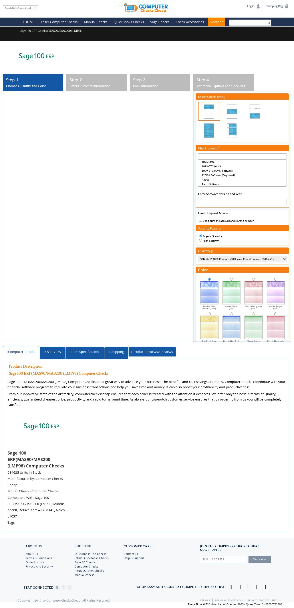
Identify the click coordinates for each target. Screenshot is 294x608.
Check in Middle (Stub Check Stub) (232, 111)
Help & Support (134, 557)
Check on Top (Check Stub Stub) (209, 111)
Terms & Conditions (39, 557)
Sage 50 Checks (85, 562)
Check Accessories (190, 22)
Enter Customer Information (96, 82)
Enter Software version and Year (220, 193)
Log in (253, 6)
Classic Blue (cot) (231, 328)
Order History (35, 562)
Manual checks (84, 574)
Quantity (204, 250)
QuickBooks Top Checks (90, 553)
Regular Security (212, 236)
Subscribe (259, 558)
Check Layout (207, 148)
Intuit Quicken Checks (89, 570)
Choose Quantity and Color (33, 82)
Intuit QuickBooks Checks (92, 557)
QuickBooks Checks (129, 22)
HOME (29, 22)
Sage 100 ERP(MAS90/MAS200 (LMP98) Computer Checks (36, 458)
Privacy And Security (39, 566)
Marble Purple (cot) (276, 295)
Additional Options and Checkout (223, 82)
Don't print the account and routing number (228, 220)
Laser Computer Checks (59, 22)
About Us (32, 553)
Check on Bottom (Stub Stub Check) (255, 111)
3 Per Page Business (209, 130)
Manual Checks (96, 22)
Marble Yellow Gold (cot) (209, 329)
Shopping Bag (277, 6)
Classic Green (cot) (253, 329)
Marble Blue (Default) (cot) (209, 295)
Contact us (131, 553)
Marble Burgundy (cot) (253, 295)
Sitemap (205, 599)
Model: (33, 490)
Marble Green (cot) (231, 295)
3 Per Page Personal (232, 130)
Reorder (216, 22)
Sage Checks (159, 22)
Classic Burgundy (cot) (276, 329)
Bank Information (160, 82)
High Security (211, 240)
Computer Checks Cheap (146, 7)
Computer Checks (86, 566)
